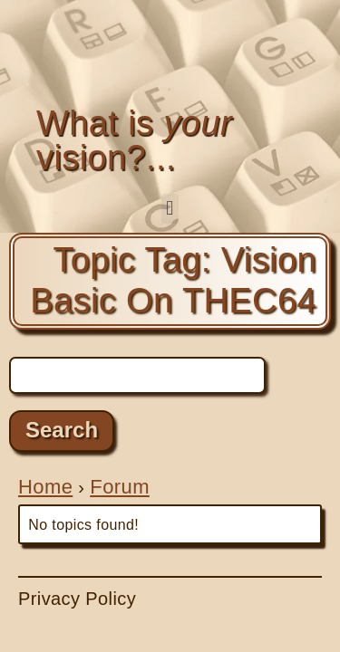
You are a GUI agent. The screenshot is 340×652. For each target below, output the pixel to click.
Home (45, 486)
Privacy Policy (77, 599)
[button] (170, 209)
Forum (120, 486)
